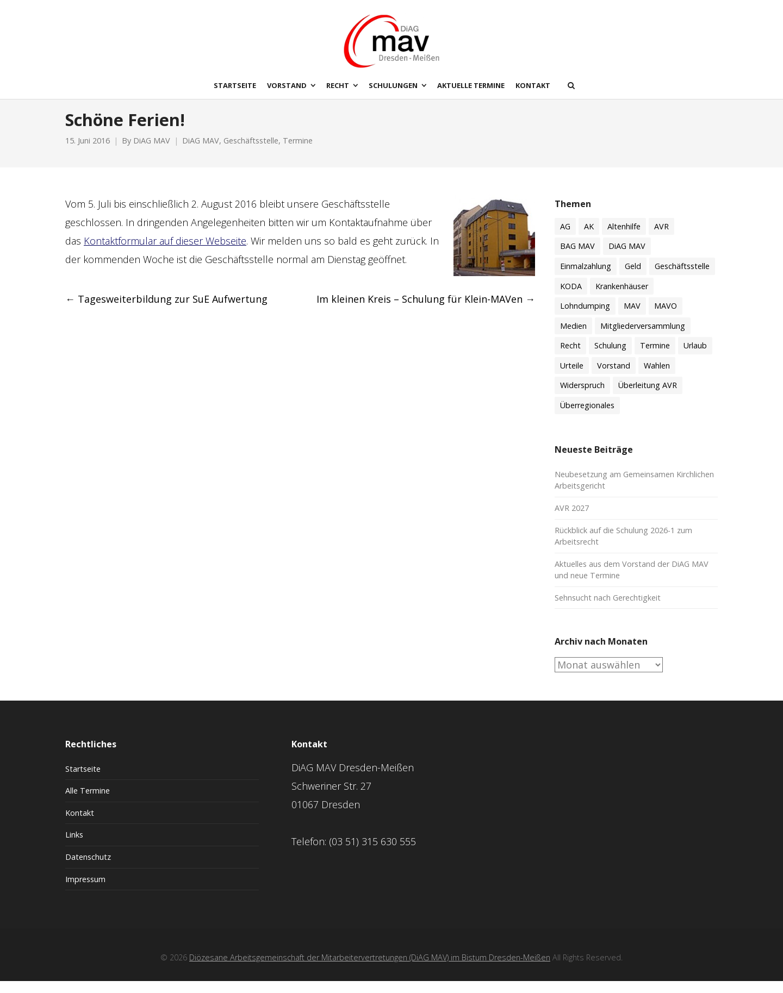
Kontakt (79, 824)
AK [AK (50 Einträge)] (589, 238)
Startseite (83, 780)
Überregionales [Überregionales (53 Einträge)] (587, 416)
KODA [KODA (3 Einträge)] (571, 297)
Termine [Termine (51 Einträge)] (655, 357)
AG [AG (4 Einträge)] (565, 238)
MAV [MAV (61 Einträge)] (632, 317)
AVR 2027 (572, 519)
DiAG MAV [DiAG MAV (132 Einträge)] (626, 258)
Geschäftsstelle (250, 152)
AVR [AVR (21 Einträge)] (661, 238)
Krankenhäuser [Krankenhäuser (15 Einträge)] (621, 297)
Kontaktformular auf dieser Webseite (165, 252)
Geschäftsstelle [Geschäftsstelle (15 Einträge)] (682, 277)
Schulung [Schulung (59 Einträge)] (610, 357)
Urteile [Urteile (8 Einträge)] (571, 377)
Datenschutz (88, 868)
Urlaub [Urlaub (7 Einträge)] (695, 357)
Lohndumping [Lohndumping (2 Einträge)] (585, 317)
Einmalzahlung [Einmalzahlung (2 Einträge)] (585, 277)
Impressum (85, 890)
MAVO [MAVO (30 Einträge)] (665, 317)
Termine (298, 152)
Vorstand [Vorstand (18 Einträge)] (613, 377)
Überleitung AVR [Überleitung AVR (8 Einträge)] (647, 397)
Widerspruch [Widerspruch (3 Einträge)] (582, 397)
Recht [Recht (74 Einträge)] (570, 357)
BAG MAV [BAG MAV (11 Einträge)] (577, 258)
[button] (24, 969)
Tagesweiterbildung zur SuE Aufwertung (166, 310)
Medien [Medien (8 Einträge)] (573, 337)
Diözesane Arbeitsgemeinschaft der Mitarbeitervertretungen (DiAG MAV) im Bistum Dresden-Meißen (369, 969)
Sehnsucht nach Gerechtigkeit (608, 609)
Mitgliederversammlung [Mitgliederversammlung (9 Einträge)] (642, 337)
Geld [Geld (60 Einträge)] (633, 277)
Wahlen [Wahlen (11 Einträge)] (657, 377)
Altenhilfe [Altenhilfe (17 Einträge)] (624, 238)
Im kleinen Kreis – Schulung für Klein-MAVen (425, 310)
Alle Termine (87, 802)
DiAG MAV (151, 152)
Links (74, 846)
